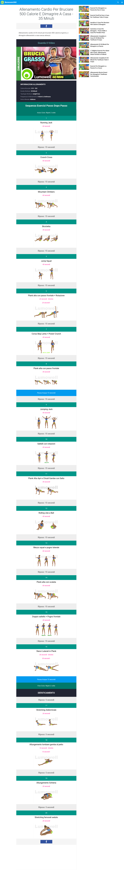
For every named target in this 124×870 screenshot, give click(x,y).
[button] (46, 26)
